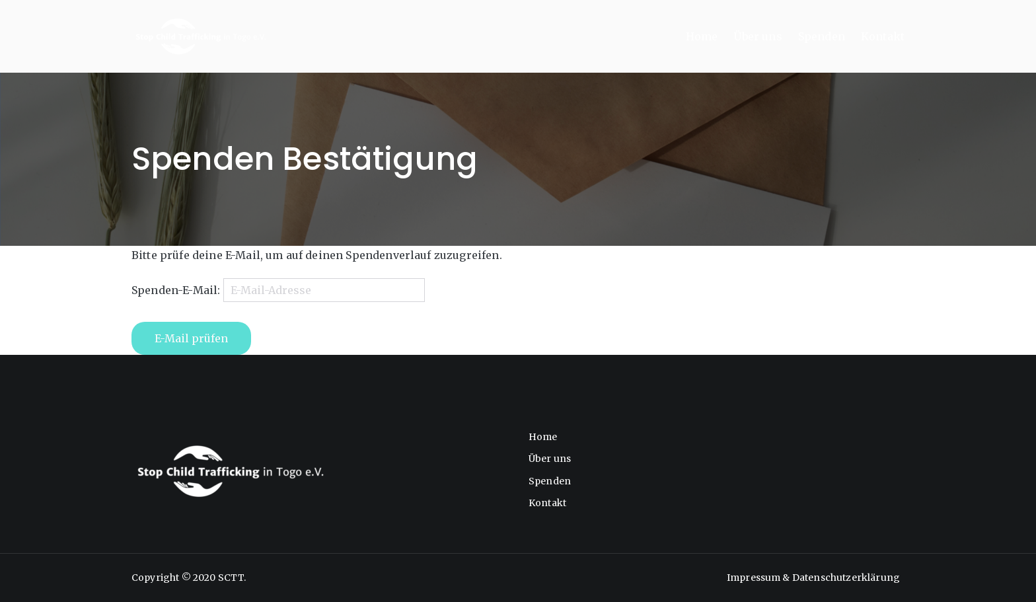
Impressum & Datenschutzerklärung (813, 577)
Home (702, 36)
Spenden (821, 36)
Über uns (757, 36)
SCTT (231, 577)
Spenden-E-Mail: (175, 290)
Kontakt (883, 36)
